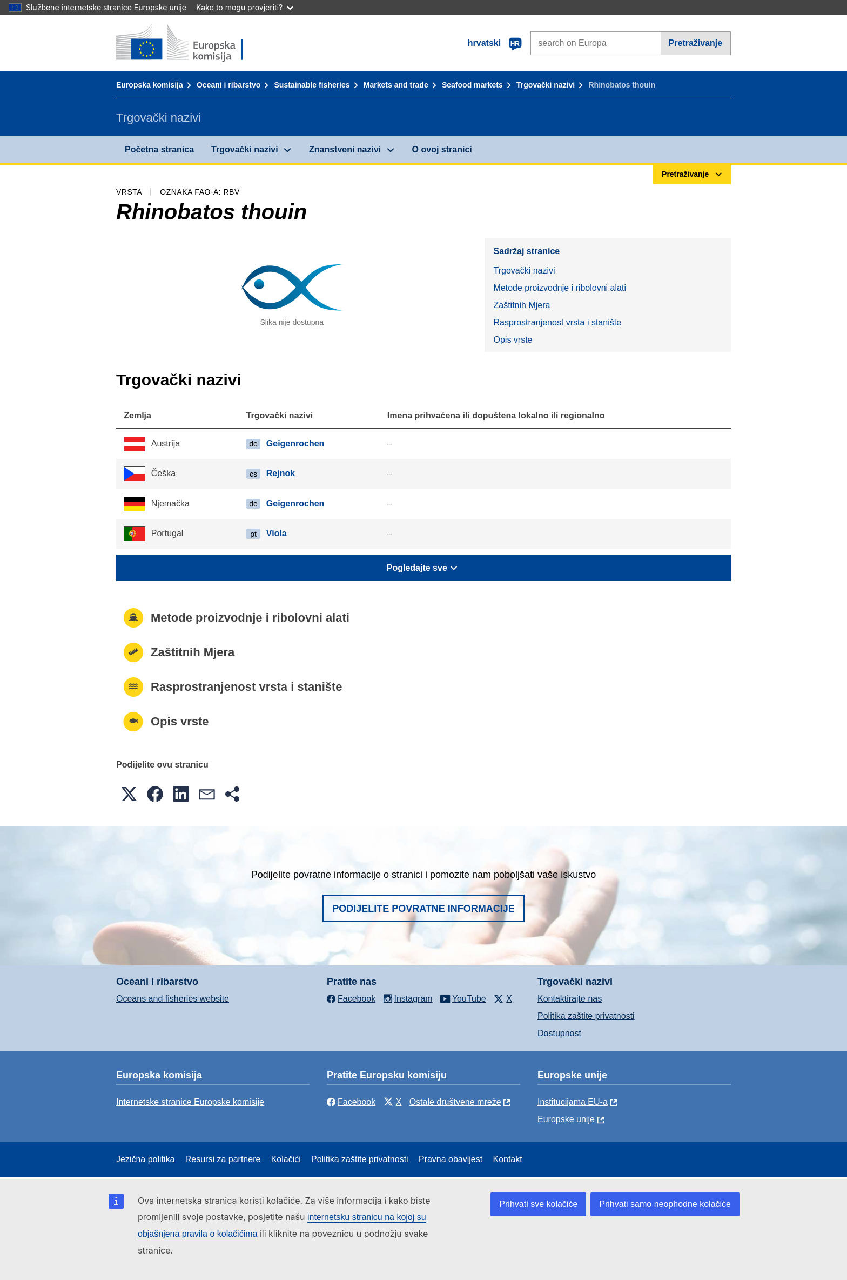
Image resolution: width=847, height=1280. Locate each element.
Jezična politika (145, 1159)
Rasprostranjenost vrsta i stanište (557, 322)
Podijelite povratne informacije (423, 908)
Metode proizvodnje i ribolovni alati (559, 287)
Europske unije (566, 1119)
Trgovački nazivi (545, 85)
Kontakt (507, 1159)
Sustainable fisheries (312, 85)
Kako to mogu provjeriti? (244, 7)
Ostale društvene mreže (455, 1101)
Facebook (351, 1101)
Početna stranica (159, 149)
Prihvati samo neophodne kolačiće (665, 1204)
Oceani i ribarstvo (228, 85)
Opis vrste (512, 339)
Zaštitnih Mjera (521, 305)
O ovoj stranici (442, 149)
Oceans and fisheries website (172, 998)
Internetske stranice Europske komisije (190, 1101)
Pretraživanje (696, 43)
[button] (129, 794)
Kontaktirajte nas (569, 998)
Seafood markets (472, 85)
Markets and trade (396, 85)
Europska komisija (149, 85)
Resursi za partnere (223, 1159)
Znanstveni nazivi (345, 149)
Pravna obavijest (450, 1159)
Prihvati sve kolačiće (538, 1204)
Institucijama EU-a (572, 1101)
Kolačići (286, 1159)
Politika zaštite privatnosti (586, 1016)
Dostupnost (559, 1033)
